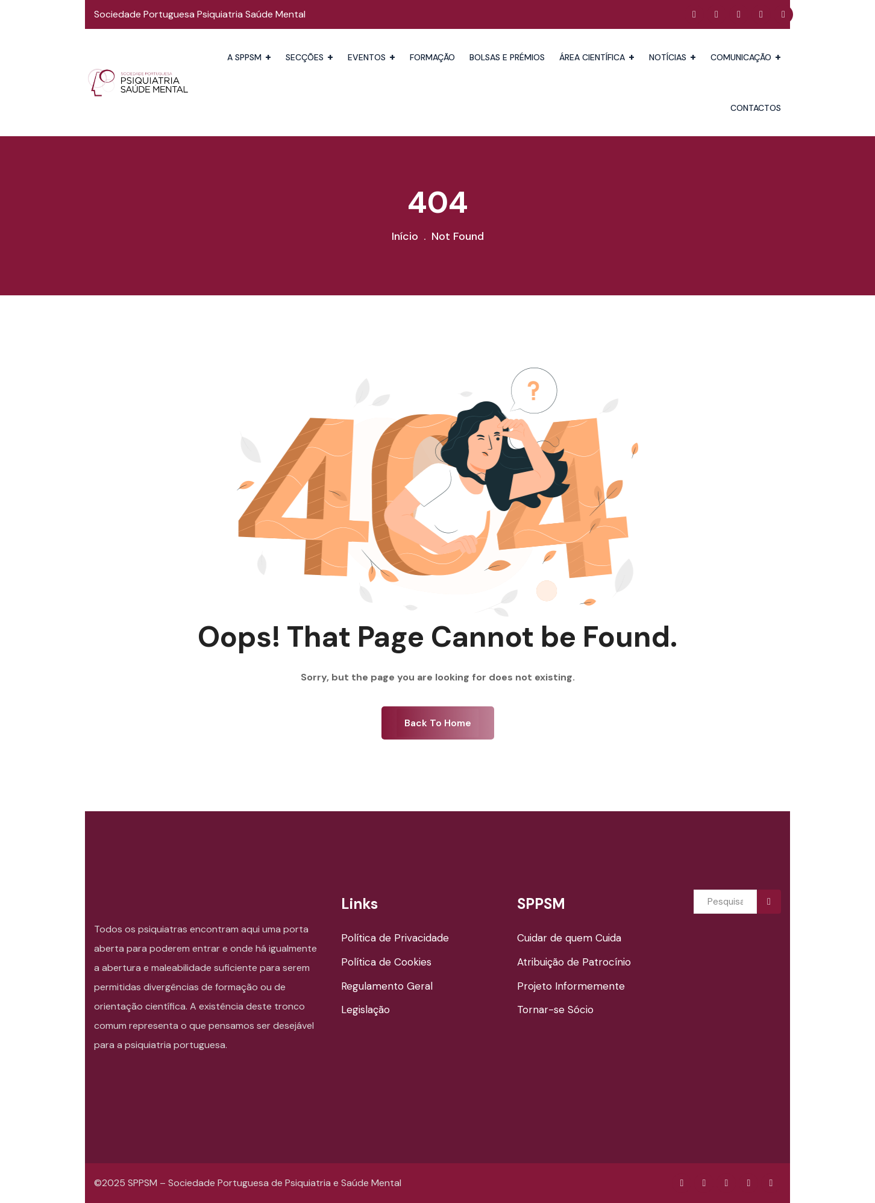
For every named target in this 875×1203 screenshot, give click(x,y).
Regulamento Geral (387, 986)
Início (405, 236)
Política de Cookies (386, 962)
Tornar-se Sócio (555, 1009)
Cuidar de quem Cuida (569, 937)
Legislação (365, 1009)
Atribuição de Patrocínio (574, 962)
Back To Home (437, 723)
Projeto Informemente (571, 986)
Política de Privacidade (395, 937)
